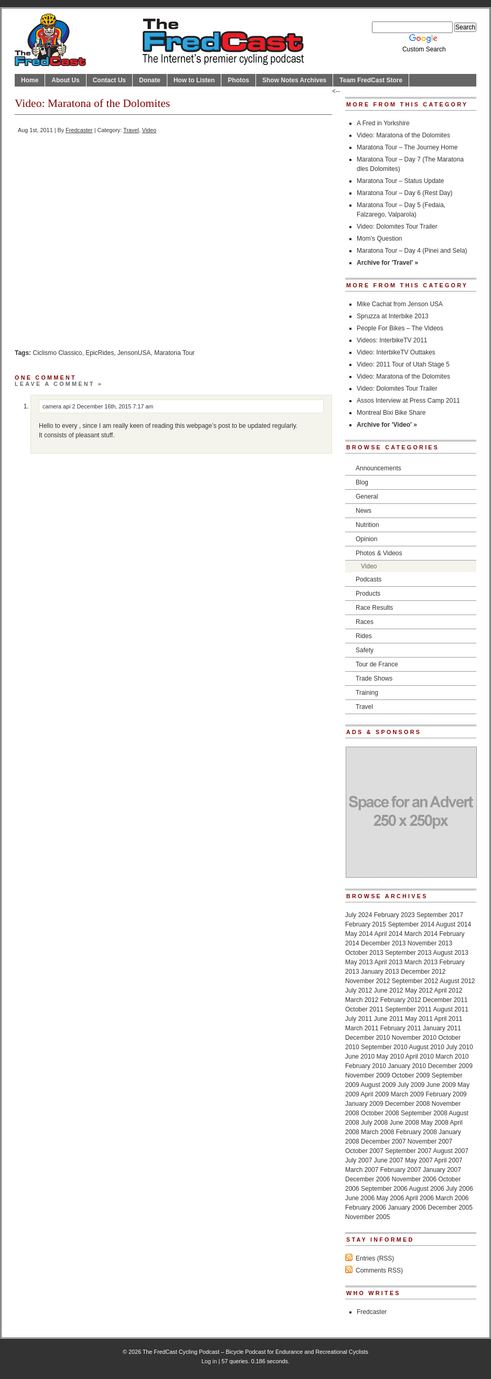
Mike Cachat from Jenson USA (400, 304)
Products (368, 593)
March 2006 (451, 1198)
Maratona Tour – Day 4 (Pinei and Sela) (412, 250)
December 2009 (450, 1066)
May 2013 (359, 962)
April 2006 (419, 1198)
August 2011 (450, 1009)
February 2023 (394, 915)
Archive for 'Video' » (387, 424)
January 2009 (364, 1103)
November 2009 (367, 1075)
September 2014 (411, 924)
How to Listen (194, 80)
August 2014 (453, 924)
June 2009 (441, 1085)
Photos (238, 80)
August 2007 (450, 1151)
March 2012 (361, 1000)
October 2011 (364, 1009)
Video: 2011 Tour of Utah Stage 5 (403, 364)
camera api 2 (58, 406)
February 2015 (365, 924)
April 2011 (448, 1018)
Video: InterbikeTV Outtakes (396, 352)
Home (29, 80)
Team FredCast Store (370, 80)
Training (367, 692)
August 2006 (426, 1188)
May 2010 (390, 1056)
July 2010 (459, 1047)
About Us (65, 80)
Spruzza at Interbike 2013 (393, 316)
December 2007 (383, 1141)
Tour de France (377, 664)
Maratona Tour (174, 353)
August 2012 (457, 981)
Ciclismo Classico (57, 353)
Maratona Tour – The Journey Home (407, 147)
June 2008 (404, 1122)
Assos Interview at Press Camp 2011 (408, 400)
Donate (150, 80)
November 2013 (430, 943)
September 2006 (384, 1188)
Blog (362, 482)
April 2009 (374, 1094)
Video (149, 130)
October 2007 (364, 1151)
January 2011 (442, 1028)
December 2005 (450, 1207)
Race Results (374, 607)
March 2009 (407, 1094)
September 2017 (440, 915)
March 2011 (361, 1028)
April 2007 (448, 1160)
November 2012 (367, 981)
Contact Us (109, 80)
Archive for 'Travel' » (387, 262)
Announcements (378, 468)
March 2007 (361, 1169)
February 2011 (400, 1028)
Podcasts (368, 579)
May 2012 (419, 990)
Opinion (366, 539)
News (363, 510)
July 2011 (358, 1018)
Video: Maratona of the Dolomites (403, 135)
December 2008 (407, 1103)
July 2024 (358, 915)
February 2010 (365, 1066)
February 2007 (400, 1169)
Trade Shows (374, 678)
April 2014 (388, 934)
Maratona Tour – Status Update (400, 181)
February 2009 (445, 1094)
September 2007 (408, 1151)
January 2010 (407, 1066)
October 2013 (364, 952)
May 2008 (435, 1122)
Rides (364, 636)
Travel (131, 130)
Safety (364, 650)
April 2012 (448, 990)
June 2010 (360, 1056)
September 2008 (424, 1113)
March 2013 (420, 962)
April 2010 (419, 1056)
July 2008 (374, 1122)
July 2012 (358, 990)
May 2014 (359, 934)
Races (364, 622)
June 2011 (388, 1018)
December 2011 (445, 1000)
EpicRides (100, 353)
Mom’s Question (379, 238)
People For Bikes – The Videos (400, 328)
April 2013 (388, 962)
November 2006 (414, 1179)
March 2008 (377, 1132)
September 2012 (415, 981)
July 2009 (411, 1085)
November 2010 (414, 1037)
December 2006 (367, 1179)
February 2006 (365, 1207)
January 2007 (442, 1169)
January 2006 (407, 1207)
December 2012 (423, 971)
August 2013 (450, 952)
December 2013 (383, 943)
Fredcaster (79, 130)
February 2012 (400, 1000)
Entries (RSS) (375, 1258)
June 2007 (388, 1160)
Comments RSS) (379, 1270)
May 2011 (419, 1018)
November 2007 (430, 1141)
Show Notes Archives (294, 80)
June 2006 (360, 1198)
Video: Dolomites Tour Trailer (397, 226)
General (367, 496)
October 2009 (411, 1075)
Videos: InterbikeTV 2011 (392, 340)
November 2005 (367, 1217)
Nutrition (367, 525)
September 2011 (408, 1009)
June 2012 (388, 990)
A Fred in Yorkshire (383, 123)
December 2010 (367, 1037)
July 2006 (459, 1188)
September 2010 (384, 1047)
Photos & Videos (379, 553)
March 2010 (451, 1056)
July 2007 (358, 1160)
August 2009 (378, 1085)
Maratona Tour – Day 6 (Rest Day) (405, 193)
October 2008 (380, 1113)
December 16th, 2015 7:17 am (115, 406)
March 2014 (420, 934)
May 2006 (390, 1198)
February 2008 (416, 1132)
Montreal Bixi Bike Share (391, 412)
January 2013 (380, 971)
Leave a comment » (59, 384)
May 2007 (419, 1160)
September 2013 (408, 952)
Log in (209, 1361)
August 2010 (426, 1047)
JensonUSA (134, 353)
